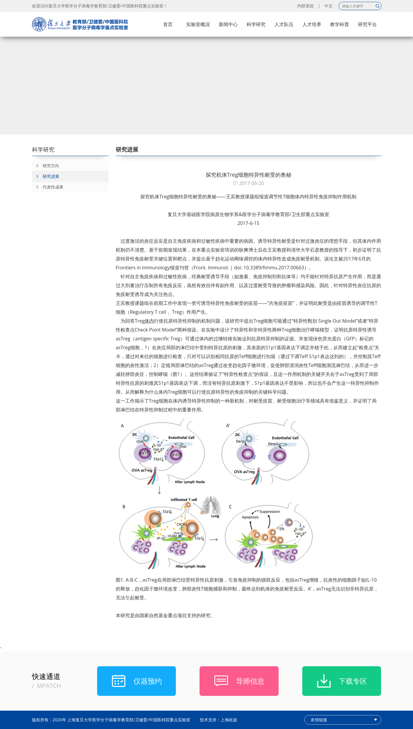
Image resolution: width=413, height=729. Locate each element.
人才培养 (311, 24)
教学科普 (339, 24)
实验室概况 (198, 24)
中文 (328, 6)
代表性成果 (47, 187)
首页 (168, 24)
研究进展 (45, 176)
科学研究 (256, 24)
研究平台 (367, 24)
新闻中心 (228, 24)
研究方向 (45, 165)
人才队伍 (283, 24)
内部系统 (305, 6)
